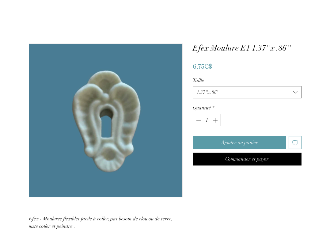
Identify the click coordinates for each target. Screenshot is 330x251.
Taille (198, 80)
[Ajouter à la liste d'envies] (295, 142)
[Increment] (215, 120)
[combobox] (247, 92)
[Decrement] (198, 120)
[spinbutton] (206, 120)
